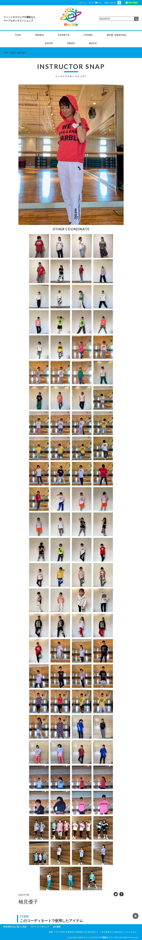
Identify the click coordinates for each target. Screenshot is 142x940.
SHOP (49, 43)
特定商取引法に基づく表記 (15, 927)
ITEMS (88, 34)
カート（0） (95, 2)
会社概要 (57, 927)
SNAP (71, 43)
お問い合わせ (110, 3)
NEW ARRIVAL (117, 34)
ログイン (83, 3)
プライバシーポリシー (39, 927)
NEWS (39, 34)
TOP (18, 34)
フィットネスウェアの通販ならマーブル (100, 937)
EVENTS (64, 34)
